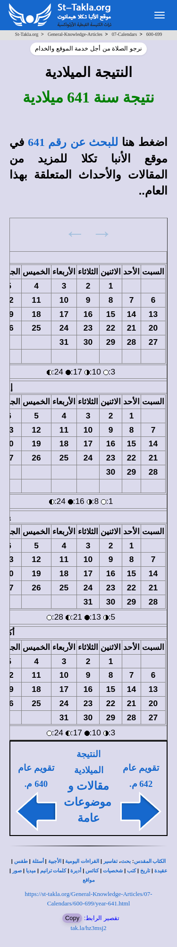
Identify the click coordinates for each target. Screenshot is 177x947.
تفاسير (110, 861)
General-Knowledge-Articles (75, 34)
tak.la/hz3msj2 (88, 927)
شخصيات (113, 870)
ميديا (31, 870)
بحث (126, 861)
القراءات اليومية (82, 861)
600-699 (154, 34)
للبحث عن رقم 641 (73, 142)
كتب (131, 870)
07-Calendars (124, 34)
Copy (72, 917)
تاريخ (145, 870)
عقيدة (161, 870)
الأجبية (54, 861)
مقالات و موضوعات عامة (87, 802)
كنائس (92, 870)
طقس (21, 861)
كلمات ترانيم (53, 870)
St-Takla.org (26, 34)
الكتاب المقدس (150, 861)
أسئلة (38, 861)
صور (17, 870)
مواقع (89, 880)
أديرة (75, 870)
